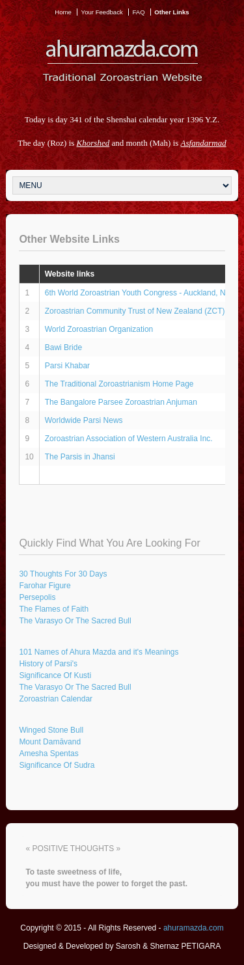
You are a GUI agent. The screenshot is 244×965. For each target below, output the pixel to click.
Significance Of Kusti (55, 675)
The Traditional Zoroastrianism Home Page (119, 383)
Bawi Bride (63, 347)
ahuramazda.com (193, 927)
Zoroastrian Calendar (55, 698)
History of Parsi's (48, 663)
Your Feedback (102, 12)
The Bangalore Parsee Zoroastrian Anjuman (121, 402)
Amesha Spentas (48, 753)
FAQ (138, 12)
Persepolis (37, 597)
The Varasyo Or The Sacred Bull (75, 620)
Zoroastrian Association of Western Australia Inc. (129, 438)
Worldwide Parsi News (84, 420)
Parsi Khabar (67, 365)
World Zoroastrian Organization (99, 329)
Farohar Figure (44, 585)
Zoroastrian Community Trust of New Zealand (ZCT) (135, 311)
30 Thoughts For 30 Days (63, 573)
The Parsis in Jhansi (80, 456)
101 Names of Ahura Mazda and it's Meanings (98, 652)
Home (63, 12)
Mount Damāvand (50, 741)
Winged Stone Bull (51, 730)
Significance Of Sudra (56, 765)
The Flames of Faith (53, 609)
